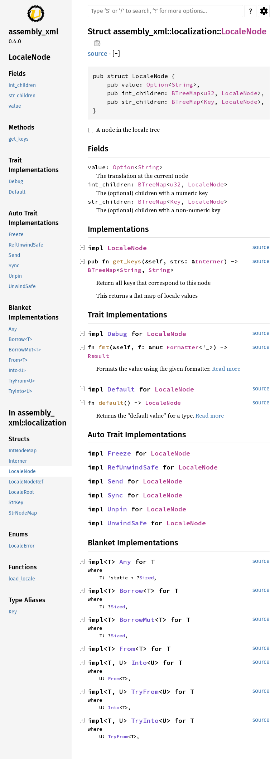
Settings (264, 11)
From (127, 648)
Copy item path (97, 43)
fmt (103, 347)
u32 (209, 93)
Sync (115, 495)
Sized (146, 577)
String (182, 84)
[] (116, 54)
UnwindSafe (127, 523)
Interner (209, 261)
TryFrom (145, 691)
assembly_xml (140, 31)
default (111, 402)
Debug (117, 334)
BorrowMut (137, 620)
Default (121, 389)
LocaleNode (243, 31)
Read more (226, 369)
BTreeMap (186, 93)
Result (98, 355)
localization (194, 31)
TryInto (145, 720)
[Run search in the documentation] (165, 11)
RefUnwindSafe (133, 467)
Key (209, 101)
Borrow (131, 591)
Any (125, 562)
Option (157, 84)
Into (139, 662)
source (97, 54)
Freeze (119, 453)
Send (115, 481)
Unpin (117, 509)
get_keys (127, 261)
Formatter (183, 347)
